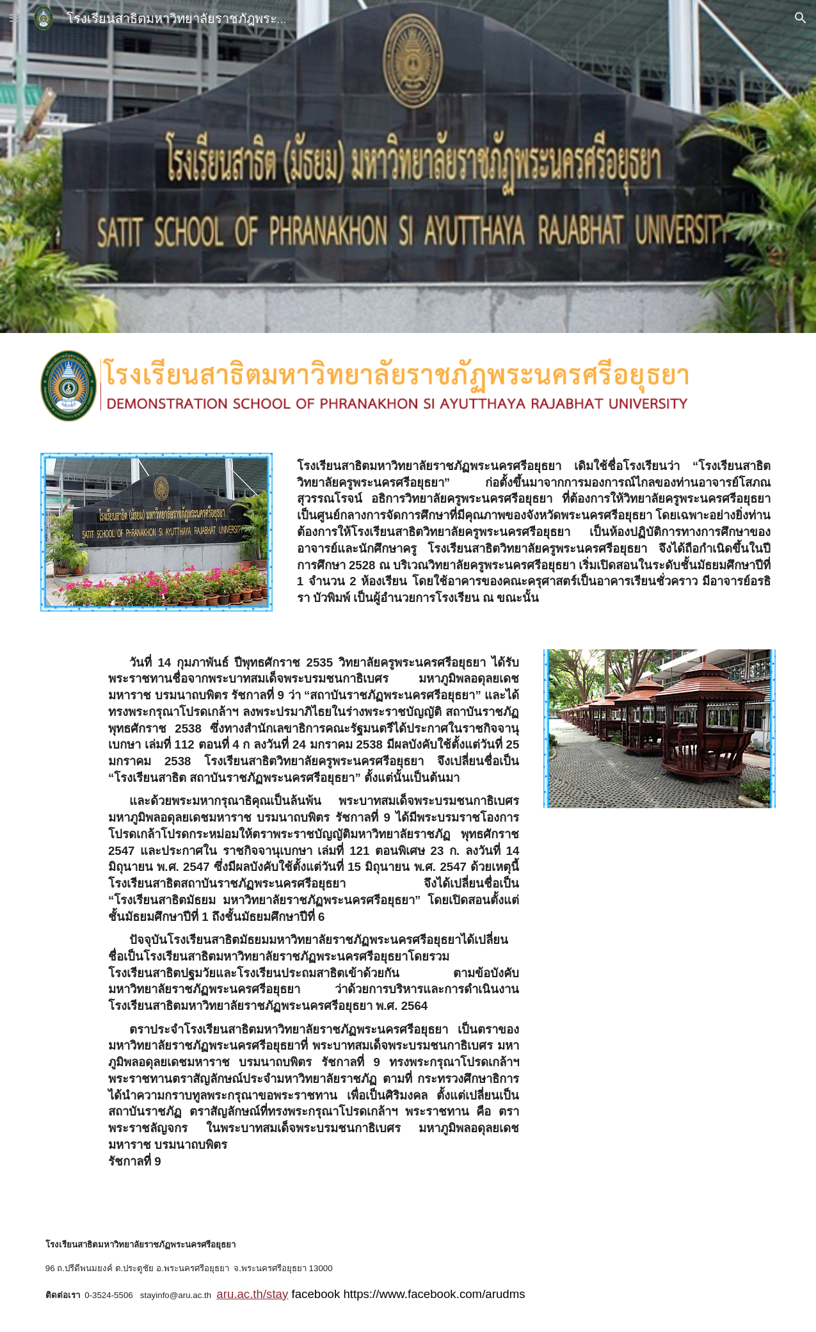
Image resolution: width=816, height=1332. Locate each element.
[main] (534, 536)
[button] (15, 17)
